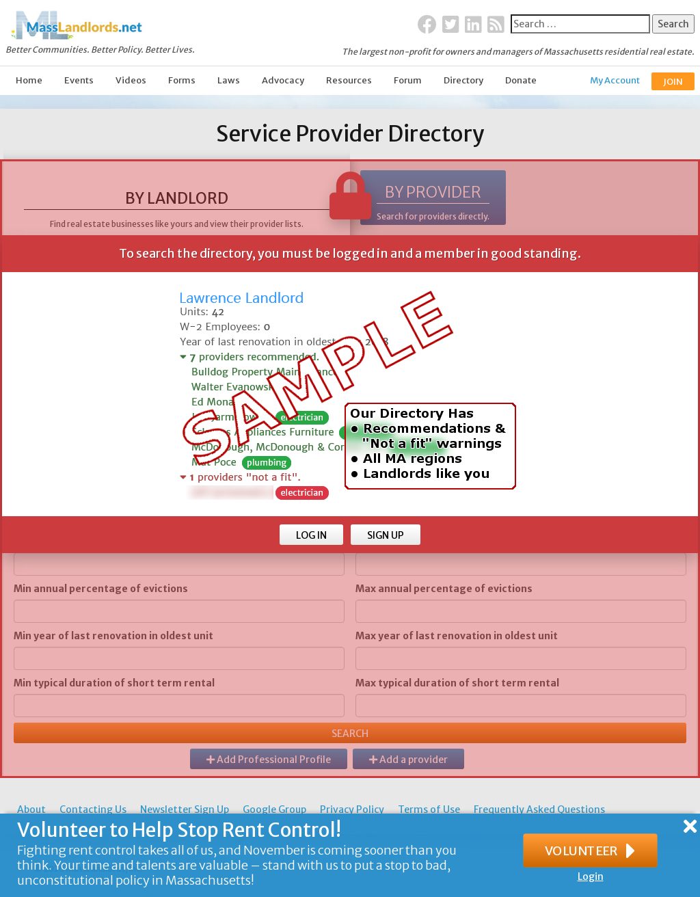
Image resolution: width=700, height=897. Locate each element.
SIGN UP (385, 535)
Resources (349, 80)
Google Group (274, 809)
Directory (463, 80)
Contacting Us (92, 809)
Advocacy (283, 80)
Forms (182, 80)
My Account (615, 80)
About (31, 809)
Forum (408, 80)
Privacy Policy (352, 809)
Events (79, 80)
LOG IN (311, 535)
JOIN (673, 82)
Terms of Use (429, 809)
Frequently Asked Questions (539, 809)
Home (29, 80)
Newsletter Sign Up (184, 809)
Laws (228, 80)
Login (591, 876)
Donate (521, 80)
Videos (131, 80)
